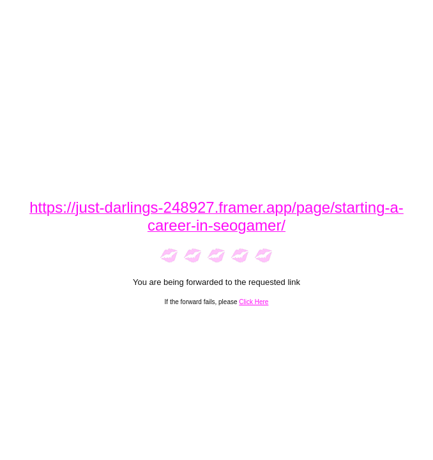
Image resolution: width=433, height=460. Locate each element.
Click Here (253, 301)
